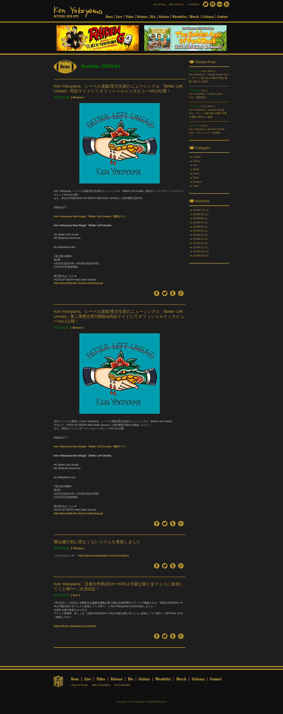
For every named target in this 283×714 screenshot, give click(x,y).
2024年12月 (199, 251)
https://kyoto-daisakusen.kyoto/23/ (75, 626)
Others (210, 71)
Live (119, 17)
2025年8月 (198, 218)
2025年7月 (198, 222)
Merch (194, 17)
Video (129, 17)
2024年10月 (199, 255)
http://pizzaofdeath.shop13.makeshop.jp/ (78, 283)
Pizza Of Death (159, 4)
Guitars (164, 17)
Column (208, 17)
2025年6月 (198, 227)
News (109, 17)
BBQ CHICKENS (176, 4)
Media (196, 169)
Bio (153, 17)
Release (142, 17)
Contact (222, 17)
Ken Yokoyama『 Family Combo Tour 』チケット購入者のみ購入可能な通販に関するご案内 (209, 78)
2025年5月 (198, 231)
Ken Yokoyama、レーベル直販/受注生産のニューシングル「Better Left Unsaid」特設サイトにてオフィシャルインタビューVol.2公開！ (118, 88)
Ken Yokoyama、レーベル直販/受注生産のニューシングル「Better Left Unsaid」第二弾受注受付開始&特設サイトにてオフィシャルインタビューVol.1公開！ (119, 316)
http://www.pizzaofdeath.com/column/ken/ (103, 555)
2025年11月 (199, 210)
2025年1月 (198, 247)
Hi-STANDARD (193, 4)
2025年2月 (198, 243)
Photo (196, 177)
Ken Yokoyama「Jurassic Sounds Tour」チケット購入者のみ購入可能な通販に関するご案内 (208, 113)
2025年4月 (198, 235)
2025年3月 (198, 239)
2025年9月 (198, 214)
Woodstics (179, 17)
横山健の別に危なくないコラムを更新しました (97, 541)
